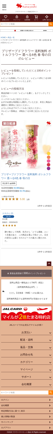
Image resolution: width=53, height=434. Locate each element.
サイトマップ (7, 422)
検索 (50, 24)
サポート (26, 376)
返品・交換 (26, 347)
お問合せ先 (26, 354)
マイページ (16, 18)
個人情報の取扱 (8, 416)
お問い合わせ (47, 18)
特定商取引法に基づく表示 (13, 411)
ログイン (5, 400)
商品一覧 (11, 37)
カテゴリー (26, 362)
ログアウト (6, 427)
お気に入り (5, 18)
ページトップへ (49, 263)
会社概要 (26, 384)
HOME (3, 37)
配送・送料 (26, 339)
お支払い (26, 332)
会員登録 (27, 18)
